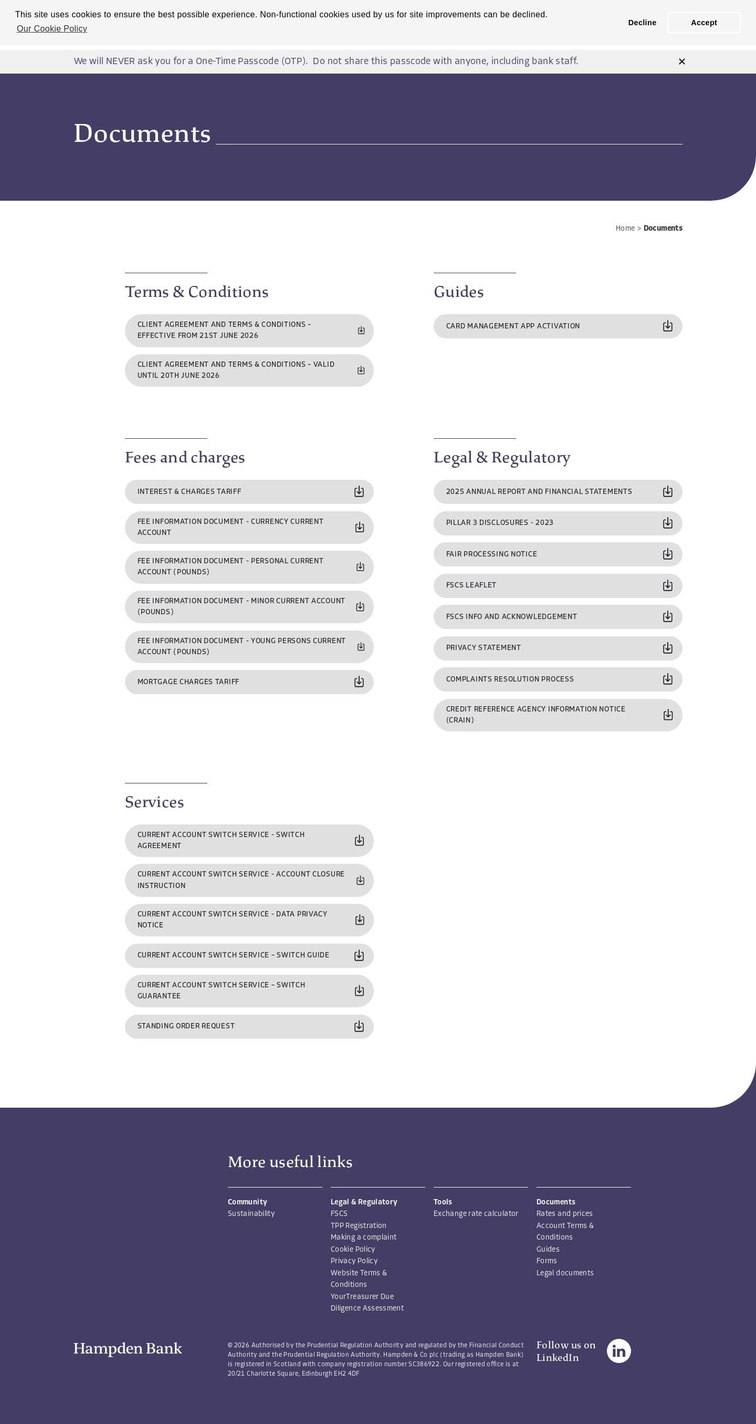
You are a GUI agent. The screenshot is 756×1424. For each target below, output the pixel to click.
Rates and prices (565, 1214)
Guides (548, 1250)
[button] (682, 62)
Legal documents (565, 1273)
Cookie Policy (353, 1250)
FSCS (339, 1214)
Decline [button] (642, 22)
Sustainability (251, 1214)
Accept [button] (704, 22)
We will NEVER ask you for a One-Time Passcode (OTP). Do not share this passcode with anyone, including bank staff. (326, 62)
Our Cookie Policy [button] (52, 28)
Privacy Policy (354, 1261)
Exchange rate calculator (476, 1214)
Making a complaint (363, 1238)
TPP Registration (359, 1226)
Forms (547, 1261)
